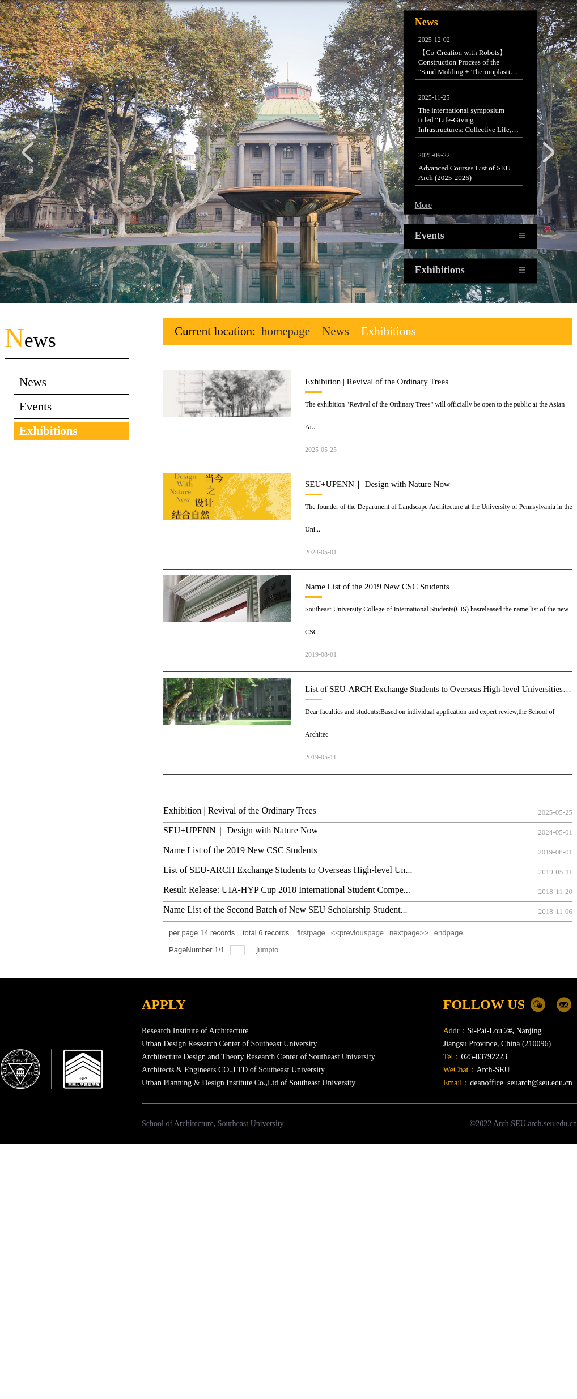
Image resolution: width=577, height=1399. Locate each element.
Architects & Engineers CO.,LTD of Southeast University (233, 1070)
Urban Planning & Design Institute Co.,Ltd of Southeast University (248, 1083)
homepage (285, 331)
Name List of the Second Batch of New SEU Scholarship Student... (285, 909)
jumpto (268, 949)
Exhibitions (388, 331)
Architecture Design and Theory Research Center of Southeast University (258, 1057)
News (335, 331)
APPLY (164, 1004)
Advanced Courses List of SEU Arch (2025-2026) (465, 175)
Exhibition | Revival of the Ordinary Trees (376, 381)
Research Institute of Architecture (195, 1030)
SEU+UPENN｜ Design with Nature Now (377, 484)
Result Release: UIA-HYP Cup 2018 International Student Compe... (286, 890)
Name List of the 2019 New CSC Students (377, 586)
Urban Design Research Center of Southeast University (229, 1043)
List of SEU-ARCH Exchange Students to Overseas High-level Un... (287, 870)
